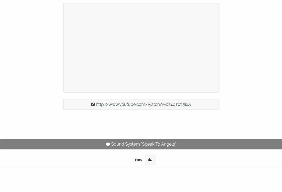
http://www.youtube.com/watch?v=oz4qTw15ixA (141, 104)
